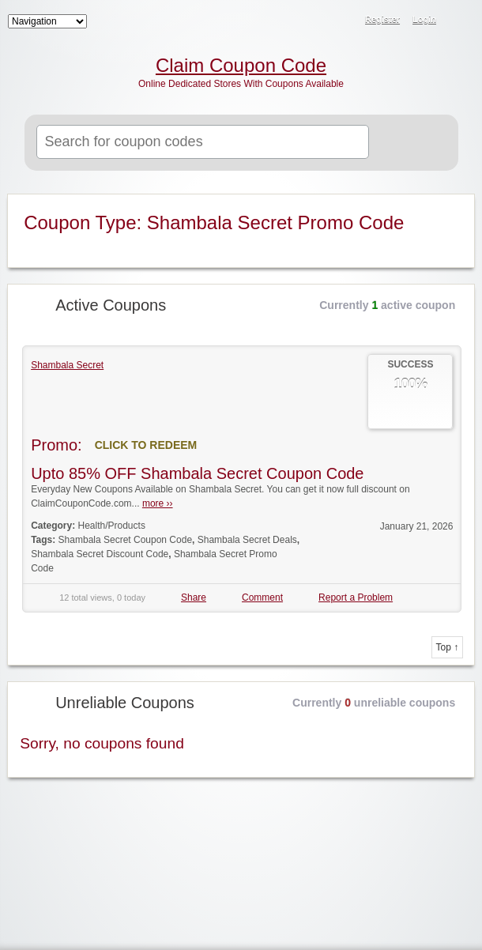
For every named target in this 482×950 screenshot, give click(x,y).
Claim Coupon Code (241, 65)
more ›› (157, 503)
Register (382, 19)
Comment (262, 597)
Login (424, 19)
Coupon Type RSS (452, 207)
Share (193, 597)
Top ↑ (447, 647)
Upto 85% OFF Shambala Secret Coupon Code (197, 473)
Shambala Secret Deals (247, 539)
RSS (460, 20)
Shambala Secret (67, 365)
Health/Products (111, 525)
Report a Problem (355, 597)
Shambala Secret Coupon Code (125, 539)
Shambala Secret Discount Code (99, 554)
